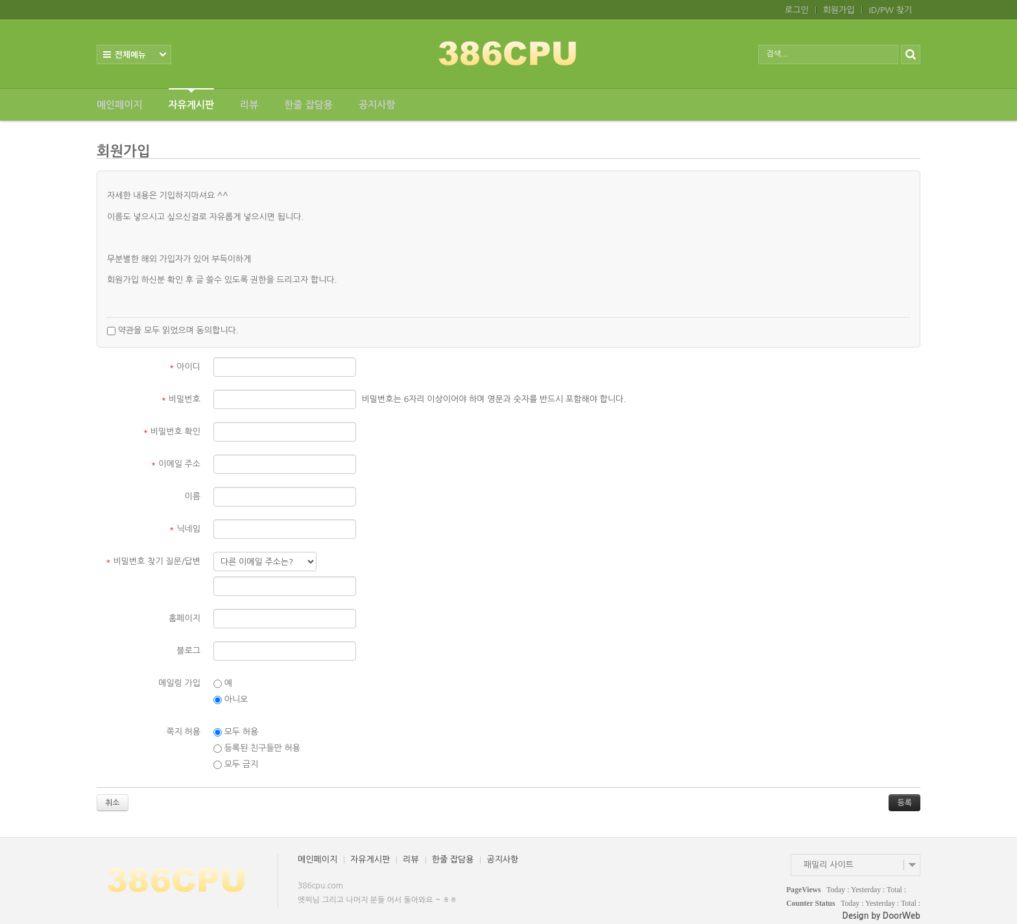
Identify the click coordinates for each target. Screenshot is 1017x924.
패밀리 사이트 (829, 864)
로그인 (797, 10)
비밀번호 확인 (172, 431)
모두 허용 (235, 732)
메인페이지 (120, 105)
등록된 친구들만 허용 (256, 748)
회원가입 (839, 10)
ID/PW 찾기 (890, 10)
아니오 (230, 699)
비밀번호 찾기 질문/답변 (153, 561)
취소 (112, 803)
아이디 (184, 366)
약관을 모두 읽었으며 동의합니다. (173, 330)
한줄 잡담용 (308, 105)
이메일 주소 (175, 464)
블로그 (188, 650)
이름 (192, 496)
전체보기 (134, 54)
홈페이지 (184, 618)
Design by (881, 916)
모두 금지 (235, 764)
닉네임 (184, 529)
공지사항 (377, 105)
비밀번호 (181, 399)
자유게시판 (192, 99)
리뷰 (249, 105)
